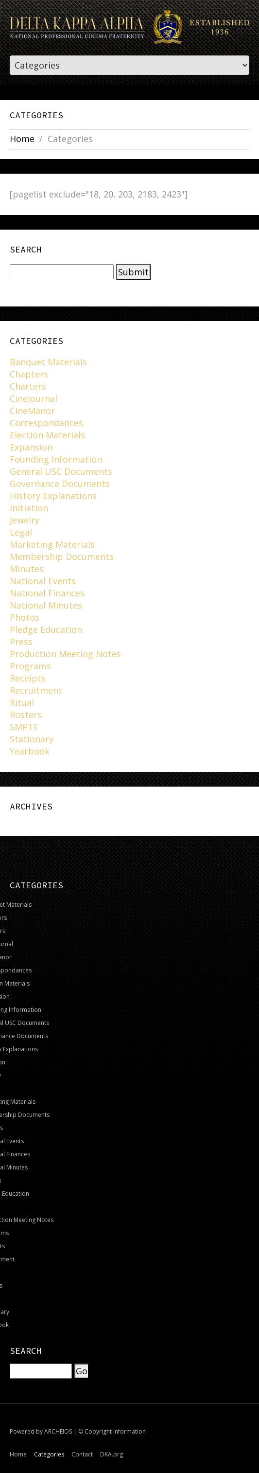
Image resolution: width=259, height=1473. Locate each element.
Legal (21, 532)
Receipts (28, 678)
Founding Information (56, 459)
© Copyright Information (112, 1431)
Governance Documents (60, 483)
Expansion (31, 447)
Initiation (29, 508)
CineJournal (33, 398)
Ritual (22, 702)
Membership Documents (62, 556)
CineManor (32, 410)
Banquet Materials (48, 362)
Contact (82, 1454)
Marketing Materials (52, 544)
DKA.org (111, 1454)
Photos (24, 617)
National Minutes (46, 605)
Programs (30, 666)
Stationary (31, 739)
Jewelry (24, 520)
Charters (28, 386)
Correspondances (46, 423)
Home (22, 139)
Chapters (29, 374)
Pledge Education (46, 629)
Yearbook (30, 751)
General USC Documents (61, 471)
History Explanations (53, 496)
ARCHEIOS (58, 1431)
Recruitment (36, 690)
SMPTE (24, 727)
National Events (43, 581)
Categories (49, 1454)
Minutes (27, 569)
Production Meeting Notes (65, 654)
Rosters (26, 714)
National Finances (47, 593)
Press (21, 641)
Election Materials (47, 435)
